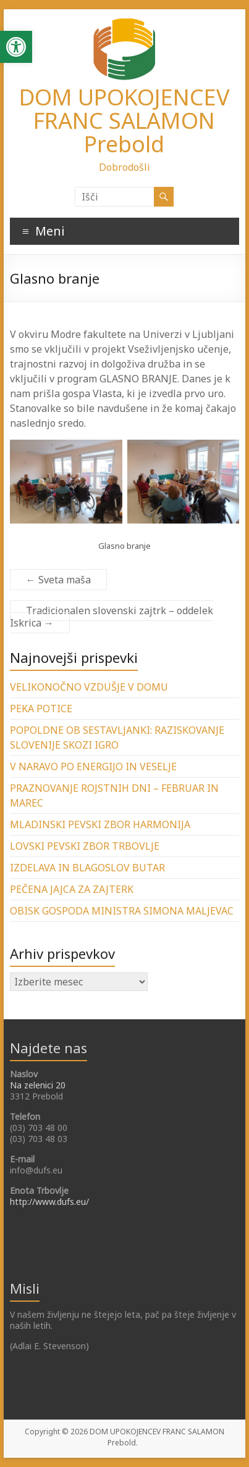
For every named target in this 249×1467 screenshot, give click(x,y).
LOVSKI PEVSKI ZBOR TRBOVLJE (84, 846)
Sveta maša (58, 579)
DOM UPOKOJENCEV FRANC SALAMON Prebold (124, 120)
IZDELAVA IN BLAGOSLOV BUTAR (87, 867)
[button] (16, 47)
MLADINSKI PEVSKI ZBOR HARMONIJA (100, 824)
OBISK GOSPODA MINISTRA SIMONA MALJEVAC (122, 911)
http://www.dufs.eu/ (49, 1201)
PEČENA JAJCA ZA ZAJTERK (71, 889)
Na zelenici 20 (37, 1085)
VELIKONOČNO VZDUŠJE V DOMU (89, 687)
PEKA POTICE (41, 708)
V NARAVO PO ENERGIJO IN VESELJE (93, 766)
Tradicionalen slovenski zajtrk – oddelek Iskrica (111, 617)
